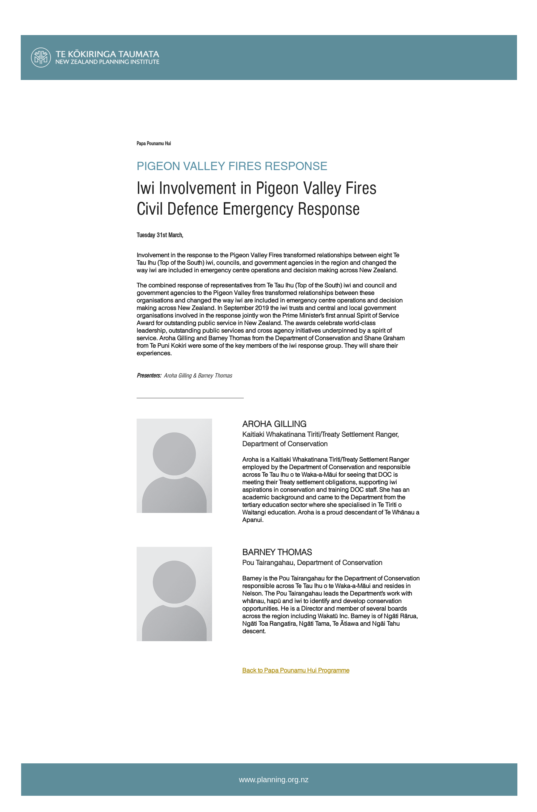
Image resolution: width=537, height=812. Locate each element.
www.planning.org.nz (274, 779)
